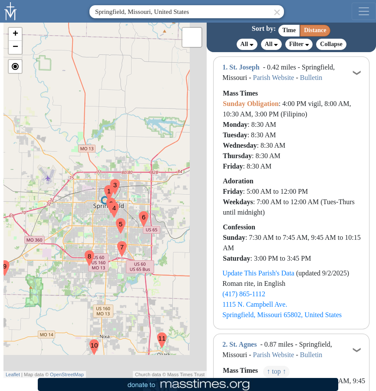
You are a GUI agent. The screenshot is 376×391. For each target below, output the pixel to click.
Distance (315, 30)
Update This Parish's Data (258, 273)
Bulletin (311, 77)
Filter (299, 44)
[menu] (364, 11)
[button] (105, 187)
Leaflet (13, 374)
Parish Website (273, 77)
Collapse (331, 44)
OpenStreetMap (67, 374)
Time (289, 30)
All (247, 44)
